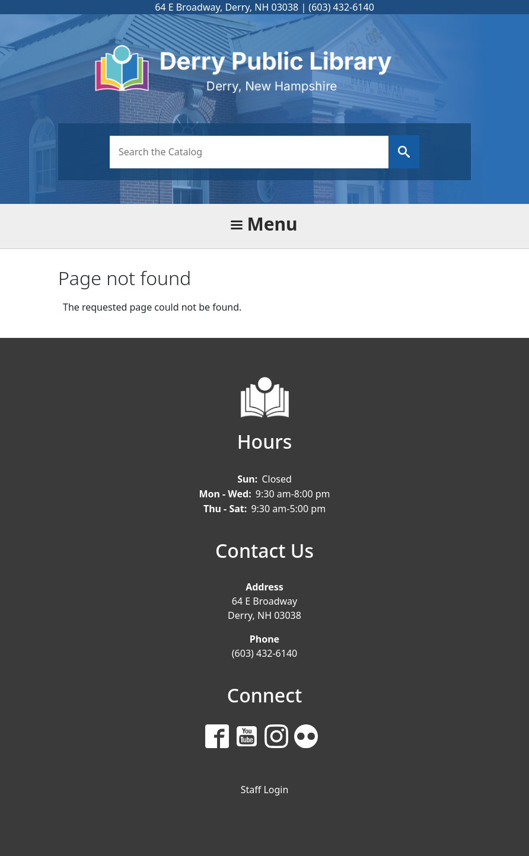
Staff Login (265, 789)
